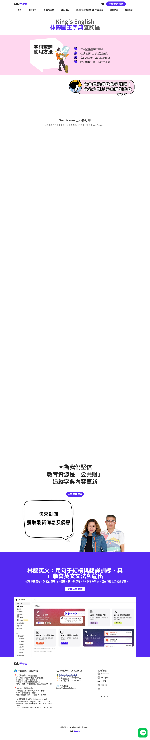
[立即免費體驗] (116, 4)
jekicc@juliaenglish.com (66, 688)
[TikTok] (99, 685)
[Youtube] (99, 689)
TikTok (104, 685)
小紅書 (103, 681)
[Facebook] (99, 673)
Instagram (105, 677)
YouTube (104, 696)
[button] (102, 4)
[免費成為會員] (75, 494)
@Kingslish (74, 677)
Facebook (105, 673)
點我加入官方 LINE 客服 (68, 675)
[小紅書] (99, 681)
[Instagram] (99, 677)
